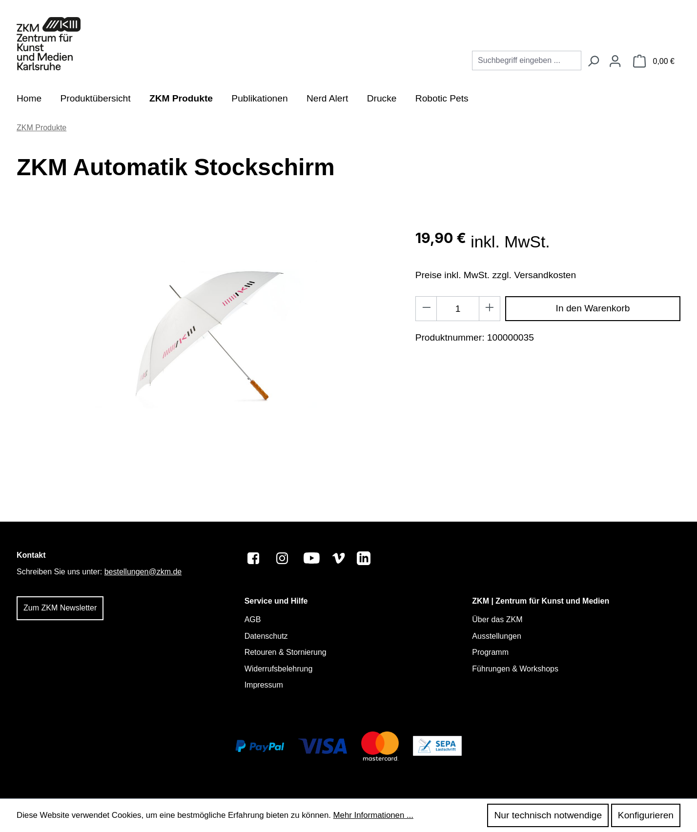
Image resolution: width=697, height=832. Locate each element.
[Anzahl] (457, 308)
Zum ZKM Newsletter (60, 608)
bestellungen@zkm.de (143, 572)
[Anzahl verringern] (426, 308)
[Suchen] (593, 62)
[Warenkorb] (653, 62)
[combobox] (526, 60)
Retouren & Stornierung (286, 652)
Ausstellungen (496, 636)
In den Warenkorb (593, 308)
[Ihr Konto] (615, 62)
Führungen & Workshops (515, 669)
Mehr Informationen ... (373, 815)
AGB (253, 619)
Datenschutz (266, 636)
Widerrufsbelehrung (279, 669)
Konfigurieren (646, 815)
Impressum (264, 685)
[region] (206, 335)
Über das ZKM (497, 619)
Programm (490, 652)
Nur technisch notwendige (548, 815)
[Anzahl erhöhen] (490, 308)
